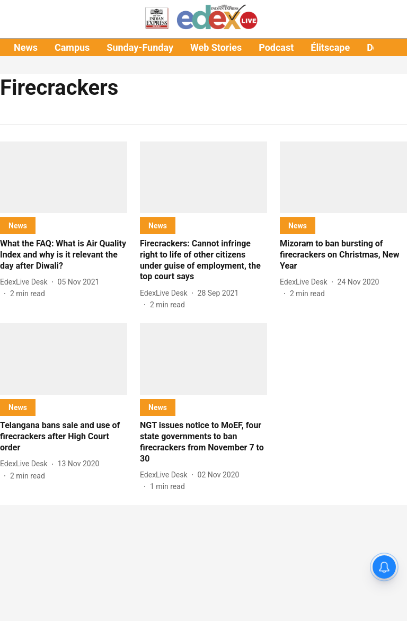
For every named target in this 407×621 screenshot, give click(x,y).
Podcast (276, 47)
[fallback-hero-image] (63, 177)
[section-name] (18, 225)
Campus (72, 47)
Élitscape (330, 47)
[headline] (63, 254)
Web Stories (216, 47)
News (26, 47)
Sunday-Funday (140, 47)
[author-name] (26, 282)
